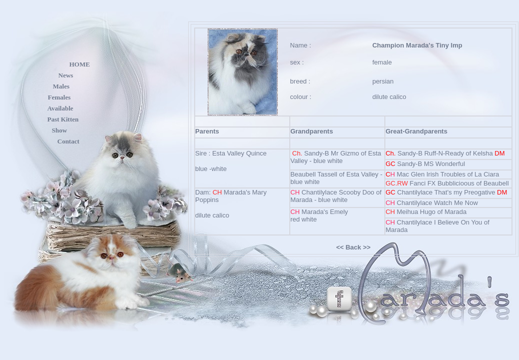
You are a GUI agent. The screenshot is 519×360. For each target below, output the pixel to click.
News (66, 75)
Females (59, 97)
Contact (69, 141)
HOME (80, 64)
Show (59, 130)
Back (353, 247)
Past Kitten (63, 119)
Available (61, 108)
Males (61, 86)
